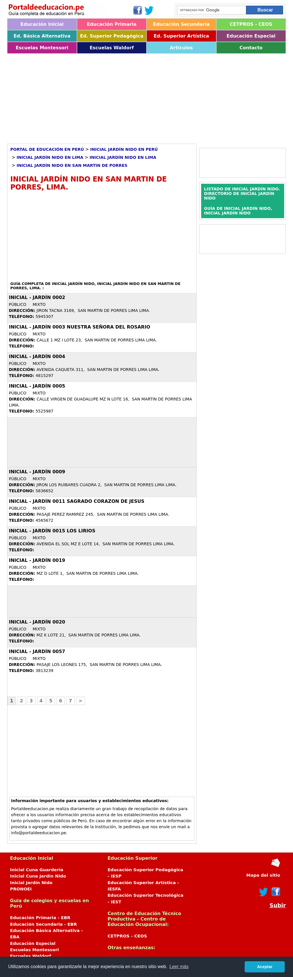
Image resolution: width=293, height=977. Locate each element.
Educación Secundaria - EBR (43, 924)
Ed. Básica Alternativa (41, 36)
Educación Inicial (42, 24)
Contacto (251, 47)
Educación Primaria (111, 24)
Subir (278, 905)
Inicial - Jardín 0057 (37, 651)
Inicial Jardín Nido (31, 882)
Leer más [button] (179, 966)
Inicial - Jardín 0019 (37, 560)
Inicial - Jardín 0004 (37, 356)
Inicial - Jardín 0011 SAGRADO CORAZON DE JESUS (76, 501)
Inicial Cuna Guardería (36, 869)
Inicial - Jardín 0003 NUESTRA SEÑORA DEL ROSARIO (79, 327)
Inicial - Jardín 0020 (37, 622)
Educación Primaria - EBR (40, 917)
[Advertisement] (146, 96)
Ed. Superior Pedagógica (111, 36)
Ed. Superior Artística (181, 36)
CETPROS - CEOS (251, 24)
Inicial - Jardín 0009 (37, 471)
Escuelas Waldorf (112, 47)
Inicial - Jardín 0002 (37, 297)
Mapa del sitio (263, 875)
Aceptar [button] (264, 966)
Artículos (181, 47)
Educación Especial (251, 36)
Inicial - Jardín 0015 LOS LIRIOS (52, 531)
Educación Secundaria (181, 24)
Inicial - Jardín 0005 (37, 386)
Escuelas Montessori (42, 47)
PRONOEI (21, 889)
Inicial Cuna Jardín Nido (38, 876)
